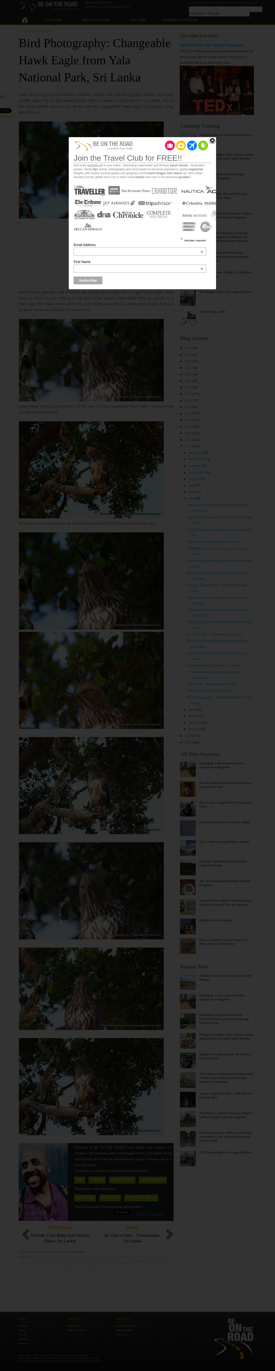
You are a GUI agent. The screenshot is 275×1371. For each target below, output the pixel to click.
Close (212, 141)
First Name (138, 262)
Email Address (138, 245)
